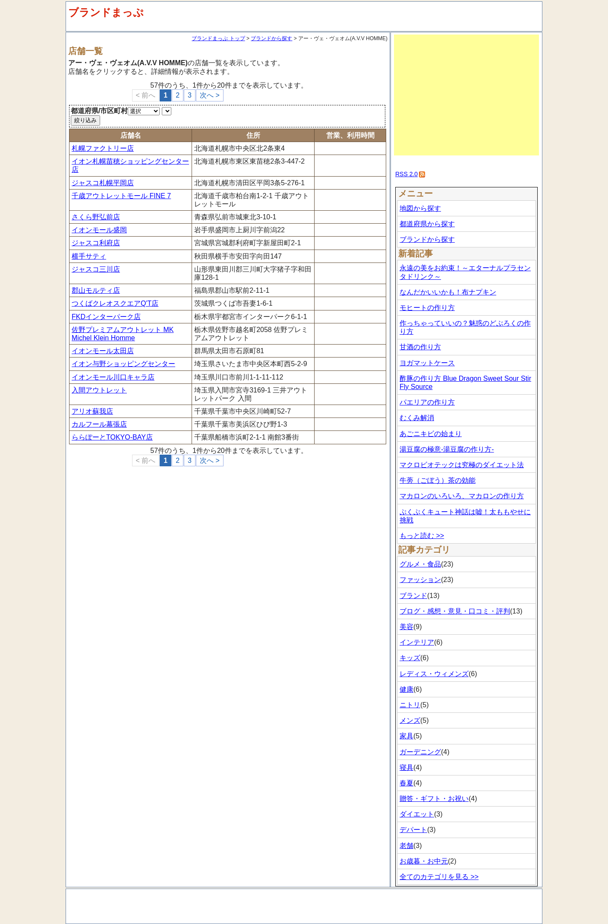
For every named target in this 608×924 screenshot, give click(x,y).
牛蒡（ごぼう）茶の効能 (438, 480)
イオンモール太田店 (103, 350)
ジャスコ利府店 (96, 243)
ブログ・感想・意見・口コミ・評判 (455, 611)
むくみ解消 (417, 417)
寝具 (406, 767)
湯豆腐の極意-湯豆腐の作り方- (447, 449)
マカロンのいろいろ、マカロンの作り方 (462, 496)
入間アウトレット (99, 390)
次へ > (210, 95)
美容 (406, 626)
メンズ (410, 720)
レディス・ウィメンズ (434, 673)
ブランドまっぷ (106, 12)
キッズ (410, 657)
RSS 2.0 (406, 174)
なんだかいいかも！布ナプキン (448, 292)
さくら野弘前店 (96, 217)
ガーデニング (420, 752)
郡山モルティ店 (96, 290)
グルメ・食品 (420, 564)
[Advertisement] (466, 95)
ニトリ (410, 705)
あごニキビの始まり (431, 433)
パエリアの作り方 (427, 402)
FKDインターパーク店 (106, 316)
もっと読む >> (422, 535)
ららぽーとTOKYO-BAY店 (112, 437)
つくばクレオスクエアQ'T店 (115, 303)
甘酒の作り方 (420, 347)
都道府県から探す (427, 224)
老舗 (406, 845)
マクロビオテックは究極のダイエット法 (462, 464)
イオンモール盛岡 (99, 230)
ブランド (413, 595)
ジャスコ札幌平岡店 (103, 183)
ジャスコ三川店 (96, 269)
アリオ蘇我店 (92, 411)
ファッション (420, 579)
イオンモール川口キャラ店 (113, 377)
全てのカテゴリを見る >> (439, 876)
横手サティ (89, 256)
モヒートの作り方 (427, 307)
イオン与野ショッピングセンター (123, 363)
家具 (406, 736)
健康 (406, 689)
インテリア (417, 642)
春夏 (406, 783)
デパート (413, 829)
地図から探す (420, 208)
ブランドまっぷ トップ (218, 38)
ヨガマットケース (427, 363)
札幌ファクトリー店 (103, 148)
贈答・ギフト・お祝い (434, 798)
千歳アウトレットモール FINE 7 (121, 195)
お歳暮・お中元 (424, 861)
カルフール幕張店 (99, 424)
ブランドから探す (271, 38)
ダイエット (417, 814)
